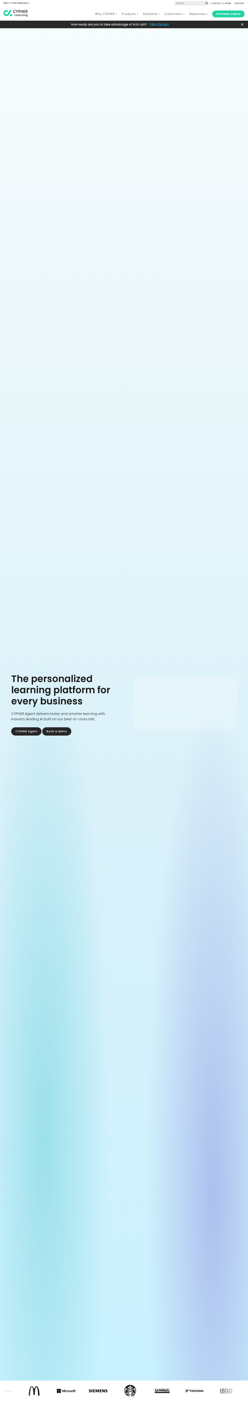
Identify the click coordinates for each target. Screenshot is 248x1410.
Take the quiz (159, 24)
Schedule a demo (228, 14)
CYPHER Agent (26, 731)
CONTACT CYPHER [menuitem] (221, 3)
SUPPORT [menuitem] (240, 3)
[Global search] (191, 3)
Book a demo (56, 731)
